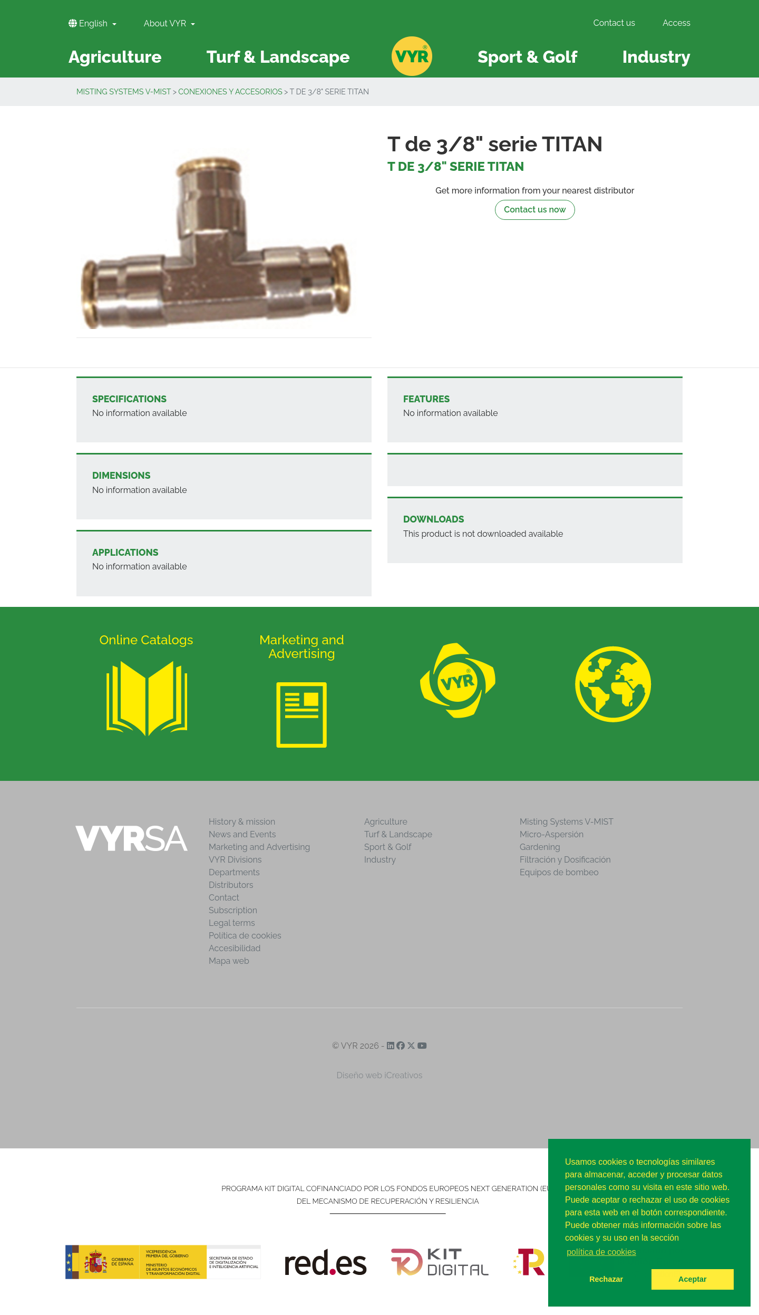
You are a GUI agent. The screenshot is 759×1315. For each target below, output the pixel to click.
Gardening (540, 847)
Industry (380, 860)
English (89, 23)
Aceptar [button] (692, 1279)
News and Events (242, 834)
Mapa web (229, 961)
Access (676, 23)
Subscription (233, 910)
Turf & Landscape (398, 834)
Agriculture (385, 822)
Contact (224, 898)
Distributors (231, 885)
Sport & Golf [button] (527, 56)
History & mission (242, 822)
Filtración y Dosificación (565, 860)
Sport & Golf (388, 847)
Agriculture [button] (115, 56)
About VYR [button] (166, 23)
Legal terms (232, 923)
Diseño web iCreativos (380, 1075)
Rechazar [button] (606, 1279)
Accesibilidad (234, 948)
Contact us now (535, 210)
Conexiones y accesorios (230, 91)
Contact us (614, 23)
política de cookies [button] (601, 1252)
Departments (234, 872)
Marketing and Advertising (259, 847)
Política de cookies (245, 936)
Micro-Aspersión (551, 834)
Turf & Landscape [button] (278, 56)
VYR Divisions (235, 860)
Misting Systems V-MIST (123, 91)
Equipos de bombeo (559, 872)
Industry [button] (656, 56)
